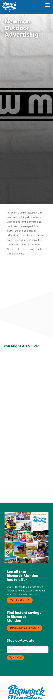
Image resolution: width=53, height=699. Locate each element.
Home (9, 16)
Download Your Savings (24, 614)
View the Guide (19, 586)
